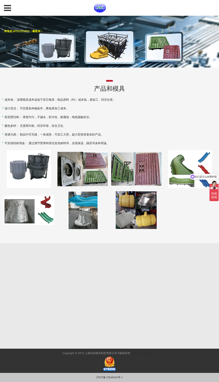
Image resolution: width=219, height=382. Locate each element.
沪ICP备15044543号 (144, 353)
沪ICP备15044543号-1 (109, 377)
